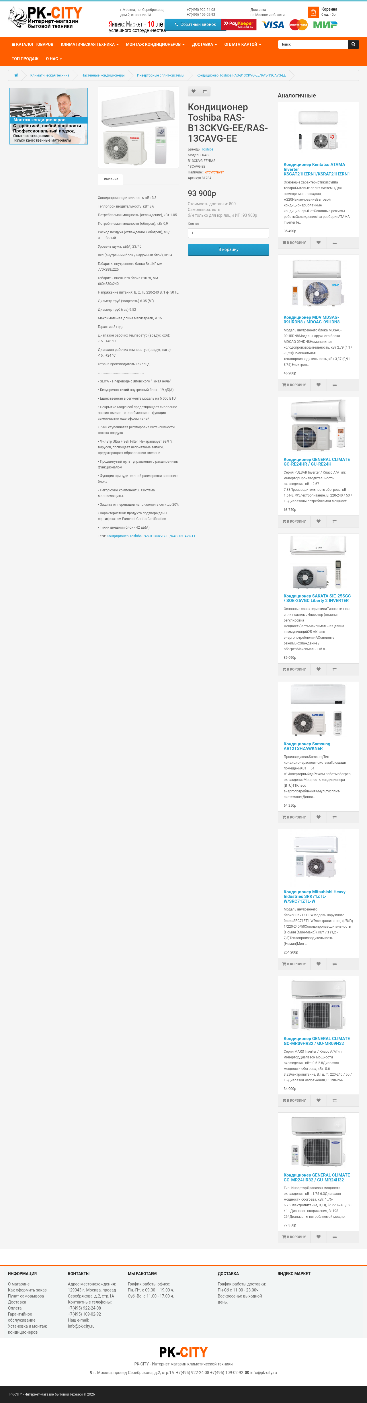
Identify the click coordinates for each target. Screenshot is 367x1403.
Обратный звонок (195, 24)
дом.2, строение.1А (135, 15)
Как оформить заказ (27, 1290)
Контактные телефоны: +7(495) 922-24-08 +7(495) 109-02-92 (90, 1308)
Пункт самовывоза (26, 1296)
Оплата (15, 1308)
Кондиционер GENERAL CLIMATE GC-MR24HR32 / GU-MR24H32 (317, 1178)
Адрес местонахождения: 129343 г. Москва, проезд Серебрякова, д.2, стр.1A (92, 1290)
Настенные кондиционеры (103, 75)
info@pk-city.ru (263, 1372)
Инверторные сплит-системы (160, 75)
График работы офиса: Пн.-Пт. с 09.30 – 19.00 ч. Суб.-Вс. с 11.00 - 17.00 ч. (151, 1290)
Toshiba (207, 149)
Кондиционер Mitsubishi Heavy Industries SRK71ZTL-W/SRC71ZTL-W (314, 896)
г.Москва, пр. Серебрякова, (142, 10)
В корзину (228, 249)
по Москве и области (268, 15)
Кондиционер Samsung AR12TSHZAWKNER (307, 746)
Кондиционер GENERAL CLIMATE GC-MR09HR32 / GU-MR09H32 (317, 1041)
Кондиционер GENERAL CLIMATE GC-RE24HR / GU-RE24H (317, 462)
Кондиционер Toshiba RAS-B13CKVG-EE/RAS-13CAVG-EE (241, 75)
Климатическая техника (49, 75)
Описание (110, 179)
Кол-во (193, 224)
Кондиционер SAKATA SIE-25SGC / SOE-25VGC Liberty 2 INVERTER (317, 598)
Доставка (258, 10)
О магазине (19, 1284)
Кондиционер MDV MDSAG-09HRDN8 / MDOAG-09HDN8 (312, 320)
